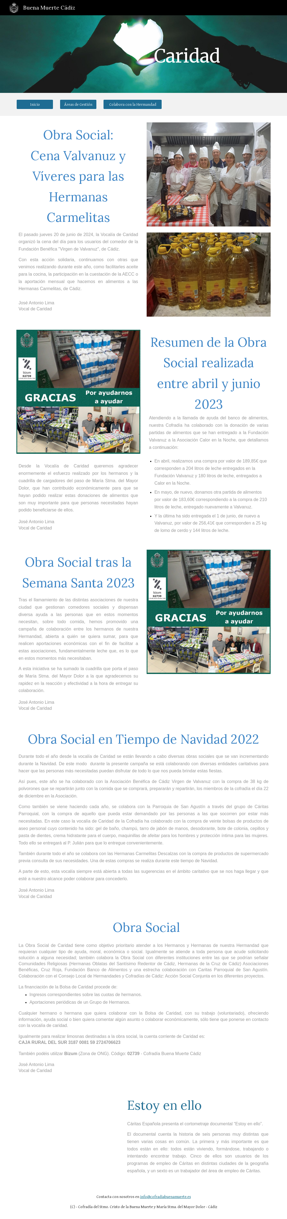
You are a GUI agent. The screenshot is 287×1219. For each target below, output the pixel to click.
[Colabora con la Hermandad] (132, 104)
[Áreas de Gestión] (78, 104)
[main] (187, 54)
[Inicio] (35, 104)
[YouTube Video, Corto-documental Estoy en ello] (67, 1122)
